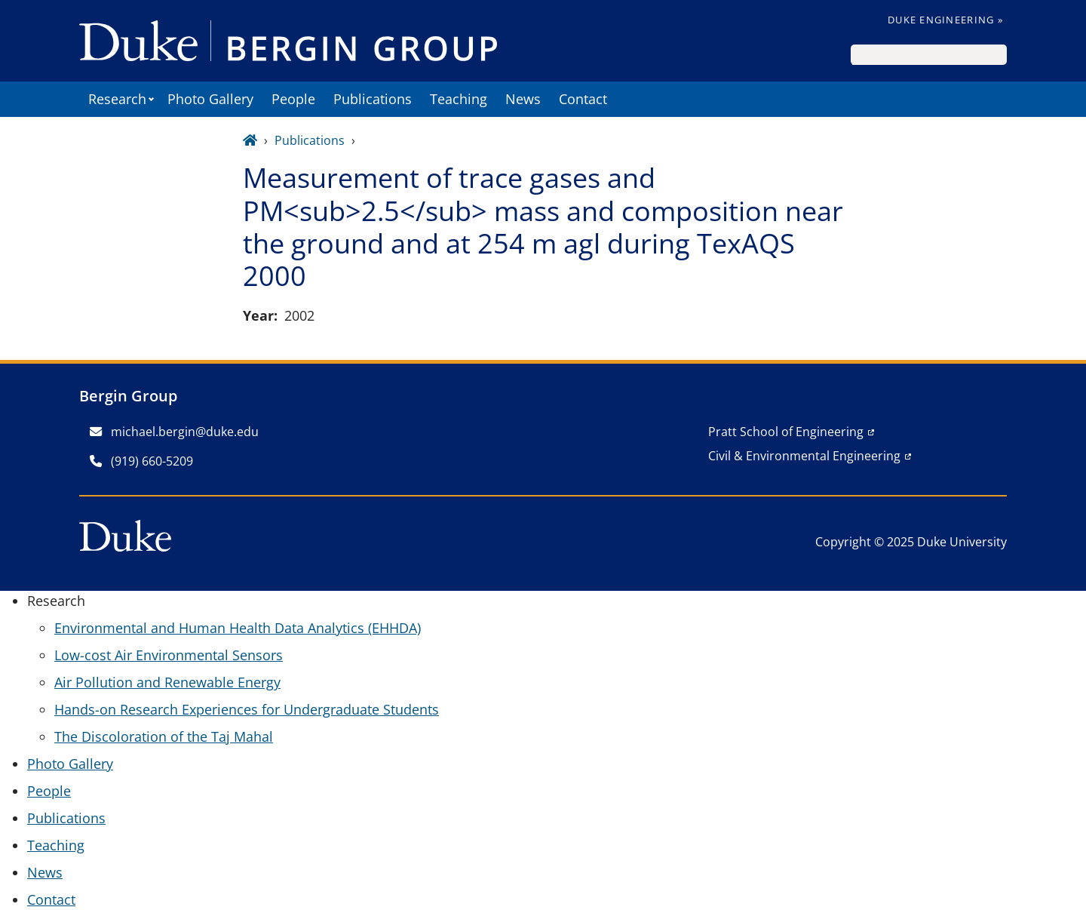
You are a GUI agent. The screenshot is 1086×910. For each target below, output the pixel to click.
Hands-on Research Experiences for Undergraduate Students (246, 709)
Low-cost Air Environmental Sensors (168, 655)
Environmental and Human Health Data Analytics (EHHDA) (237, 628)
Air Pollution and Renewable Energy (167, 682)
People (293, 99)
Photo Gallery (210, 99)
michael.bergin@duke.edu (174, 431)
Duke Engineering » (945, 19)
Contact (583, 99)
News (523, 99)
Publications (372, 99)
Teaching (458, 99)
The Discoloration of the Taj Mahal (163, 736)
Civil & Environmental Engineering (804, 455)
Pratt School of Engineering (786, 431)
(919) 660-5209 (141, 461)
